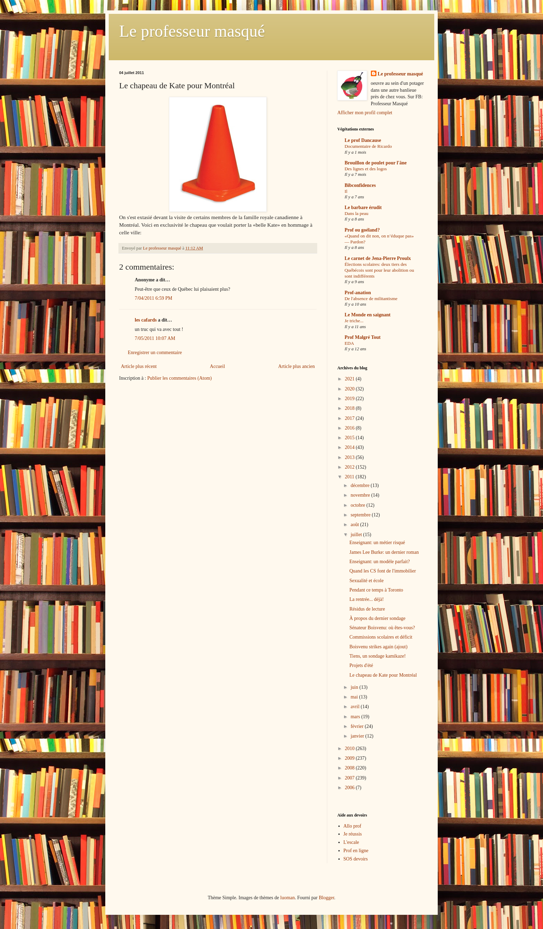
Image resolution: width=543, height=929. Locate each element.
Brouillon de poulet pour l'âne (376, 162)
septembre (361, 514)
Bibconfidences (360, 185)
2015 (350, 437)
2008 (350, 767)
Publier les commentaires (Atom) (179, 378)
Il (346, 191)
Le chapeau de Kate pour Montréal (383, 675)
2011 (350, 476)
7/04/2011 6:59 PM (153, 298)
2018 (350, 408)
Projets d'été (361, 665)
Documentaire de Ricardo (368, 146)
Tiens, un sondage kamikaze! (377, 656)
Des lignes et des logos (366, 168)
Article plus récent (139, 366)
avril (355, 706)
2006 (350, 787)
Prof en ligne (356, 850)
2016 (350, 428)
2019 (350, 398)
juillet (356, 534)
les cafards (146, 320)
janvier (357, 736)
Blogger (326, 897)
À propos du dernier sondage (377, 618)
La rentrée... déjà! (366, 599)
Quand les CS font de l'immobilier (382, 571)
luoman (287, 897)
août (355, 524)
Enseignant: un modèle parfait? (379, 561)
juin (354, 687)
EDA (349, 343)
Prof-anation (358, 292)
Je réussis (353, 834)
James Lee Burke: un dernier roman (384, 552)
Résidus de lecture (367, 609)
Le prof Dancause (363, 140)
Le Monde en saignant (368, 314)
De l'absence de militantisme (371, 298)
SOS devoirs (356, 859)
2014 (350, 447)
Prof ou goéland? (362, 230)
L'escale (351, 842)
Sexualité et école (366, 580)
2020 (350, 388)
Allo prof (353, 826)
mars (355, 716)
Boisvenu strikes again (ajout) (378, 646)
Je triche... (354, 320)
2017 (350, 418)
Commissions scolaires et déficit (380, 637)
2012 (350, 467)
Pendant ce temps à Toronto (376, 590)
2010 (350, 748)
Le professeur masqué (192, 31)
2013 (350, 457)
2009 (350, 758)
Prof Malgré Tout (363, 337)
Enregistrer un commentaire (155, 352)
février (357, 726)
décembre (360, 485)
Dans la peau (356, 213)
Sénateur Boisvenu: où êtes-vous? (382, 627)
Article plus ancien (296, 366)
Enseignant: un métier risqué (377, 542)
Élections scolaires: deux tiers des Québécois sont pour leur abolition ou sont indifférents (379, 270)
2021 (350, 378)
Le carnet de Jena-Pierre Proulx (378, 258)
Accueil (217, 366)
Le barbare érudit (363, 207)
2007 (350, 778)
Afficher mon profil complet (364, 112)
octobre (358, 505)
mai (354, 697)
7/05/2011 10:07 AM (155, 338)
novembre (360, 495)
